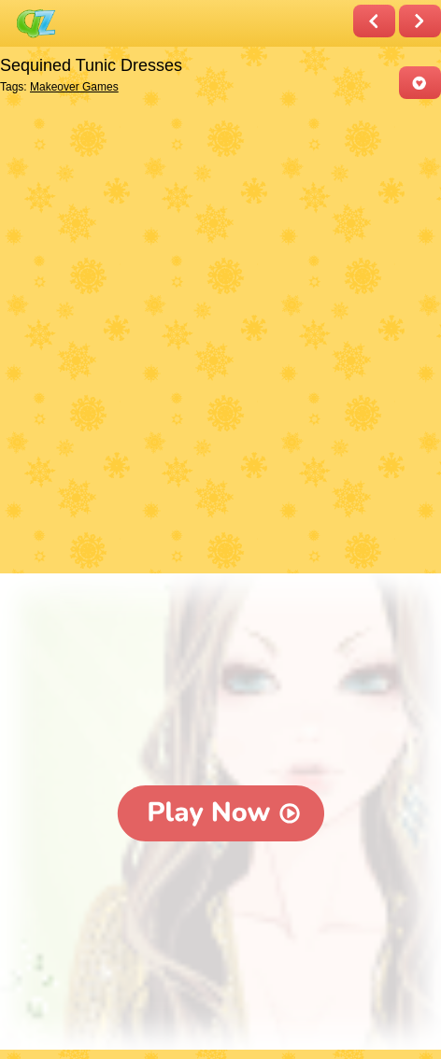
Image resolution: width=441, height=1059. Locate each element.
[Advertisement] (220, 338)
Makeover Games (74, 86)
